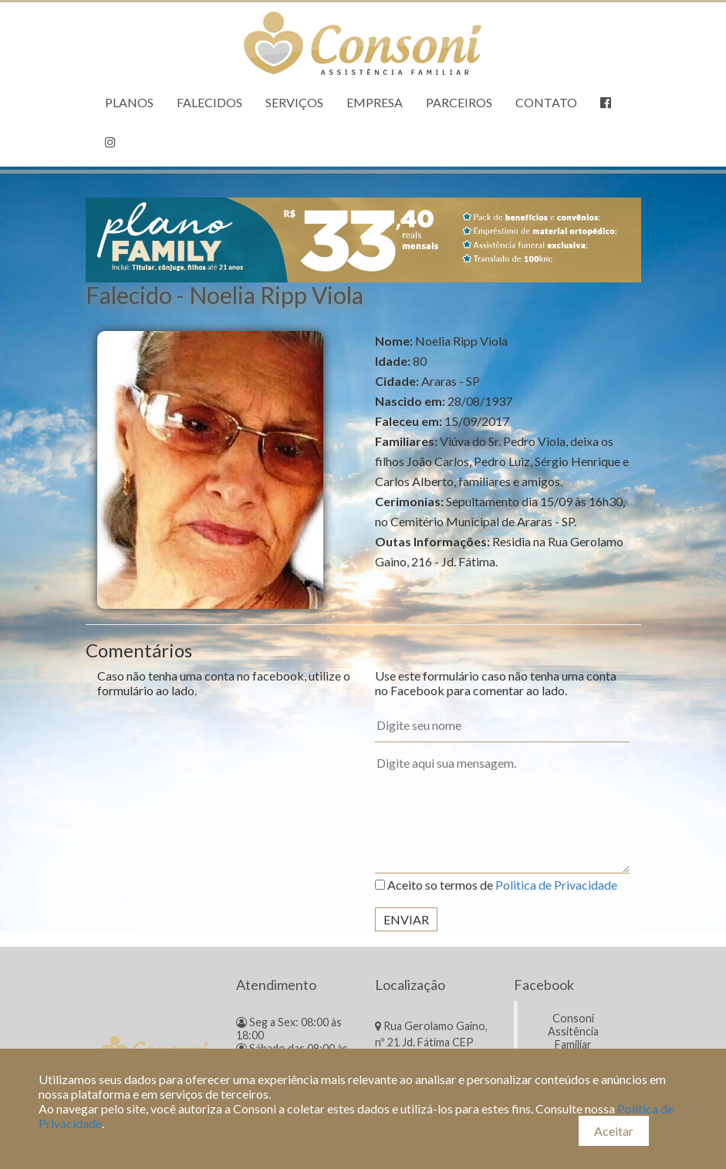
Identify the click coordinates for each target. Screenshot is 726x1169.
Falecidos (209, 102)
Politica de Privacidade (556, 884)
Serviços (294, 102)
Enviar (406, 919)
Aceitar (613, 1130)
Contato (546, 102)
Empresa (374, 102)
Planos (129, 102)
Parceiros (459, 102)
